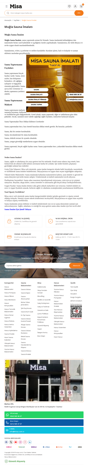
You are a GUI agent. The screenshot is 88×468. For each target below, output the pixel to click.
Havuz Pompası (10, 293)
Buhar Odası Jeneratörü (25, 303)
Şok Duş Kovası (26, 308)
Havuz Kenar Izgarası (9, 316)
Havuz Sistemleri (60, 327)
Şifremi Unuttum (76, 301)
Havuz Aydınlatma (10, 330)
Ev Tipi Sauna (25, 315)
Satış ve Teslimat (43, 307)
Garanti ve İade (42, 310)
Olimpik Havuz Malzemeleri (9, 344)
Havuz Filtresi (9, 296)
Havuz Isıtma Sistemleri (9, 325)
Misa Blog (40, 296)
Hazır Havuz (58, 337)
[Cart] (81, 6)
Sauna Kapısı (25, 293)
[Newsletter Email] (44, 265)
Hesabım (73, 294)
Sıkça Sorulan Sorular (42, 291)
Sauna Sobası (26, 289)
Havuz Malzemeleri (8, 288)
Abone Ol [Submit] (76, 266)
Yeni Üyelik (74, 287)
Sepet (39, 329)
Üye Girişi (73, 290)
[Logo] (16, 6)
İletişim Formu (42, 332)
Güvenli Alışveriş (43, 325)
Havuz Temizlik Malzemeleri (9, 310)
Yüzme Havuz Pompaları (59, 296)
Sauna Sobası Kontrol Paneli (26, 320)
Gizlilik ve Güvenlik (44, 300)
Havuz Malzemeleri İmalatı (58, 303)
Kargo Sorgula (75, 297)
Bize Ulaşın (41, 336)
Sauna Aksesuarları (25, 297)
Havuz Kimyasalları (8, 304)
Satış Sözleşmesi (43, 303)
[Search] (44, 13)
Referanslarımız (76, 304)
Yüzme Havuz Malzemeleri (9, 350)
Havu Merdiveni (9, 300)
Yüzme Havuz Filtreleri (59, 290)
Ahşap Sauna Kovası (25, 326)
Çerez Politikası (42, 314)
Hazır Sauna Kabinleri (8, 338)
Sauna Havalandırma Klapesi (26, 344)
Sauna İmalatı (9, 334)
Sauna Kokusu (26, 351)
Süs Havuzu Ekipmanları (58, 311)
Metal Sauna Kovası (25, 337)
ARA (78, 13)
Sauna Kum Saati (27, 312)
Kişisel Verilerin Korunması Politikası (42, 319)
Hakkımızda (41, 287)
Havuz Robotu (9, 321)
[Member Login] (75, 6)
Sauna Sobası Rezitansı (26, 332)
